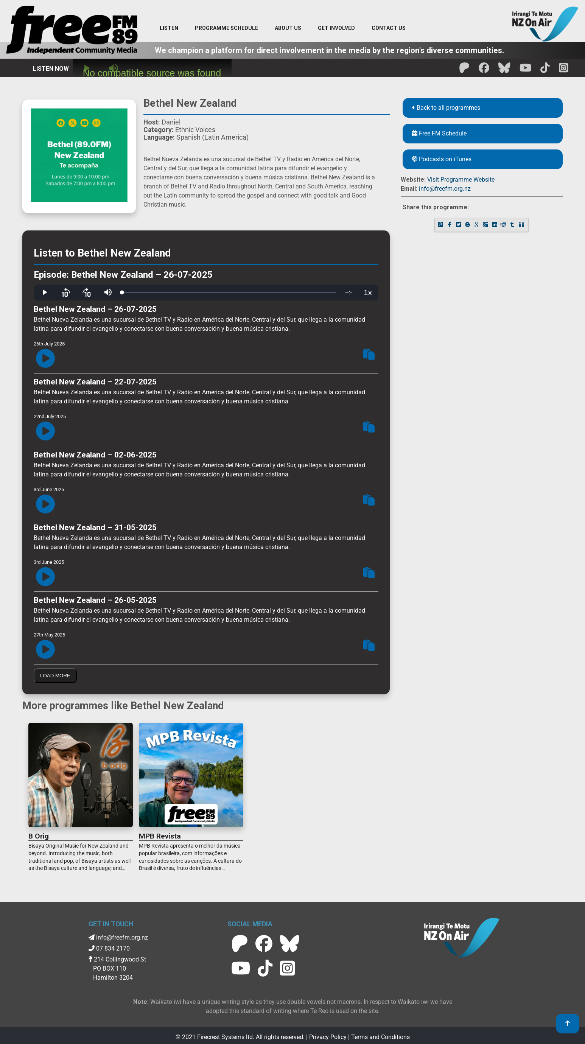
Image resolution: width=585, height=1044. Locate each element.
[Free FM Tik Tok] (545, 70)
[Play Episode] (45, 359)
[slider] (229, 292)
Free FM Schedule (439, 133)
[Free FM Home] (72, 31)
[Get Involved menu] (336, 28)
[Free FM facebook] (484, 70)
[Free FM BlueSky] (504, 70)
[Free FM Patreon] (464, 70)
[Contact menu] (388, 28)
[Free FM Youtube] (525, 70)
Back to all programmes (446, 107)
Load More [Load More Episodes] (55, 675)
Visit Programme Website (461, 179)
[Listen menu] (169, 28)
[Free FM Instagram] (563, 70)
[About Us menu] (288, 28)
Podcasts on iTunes (441, 159)
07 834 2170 (109, 948)
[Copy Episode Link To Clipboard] (369, 356)
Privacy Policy (328, 1037)
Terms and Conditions (380, 1037)
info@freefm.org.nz (445, 188)
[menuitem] (226, 28)
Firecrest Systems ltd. (225, 1037)
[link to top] (567, 1023)
